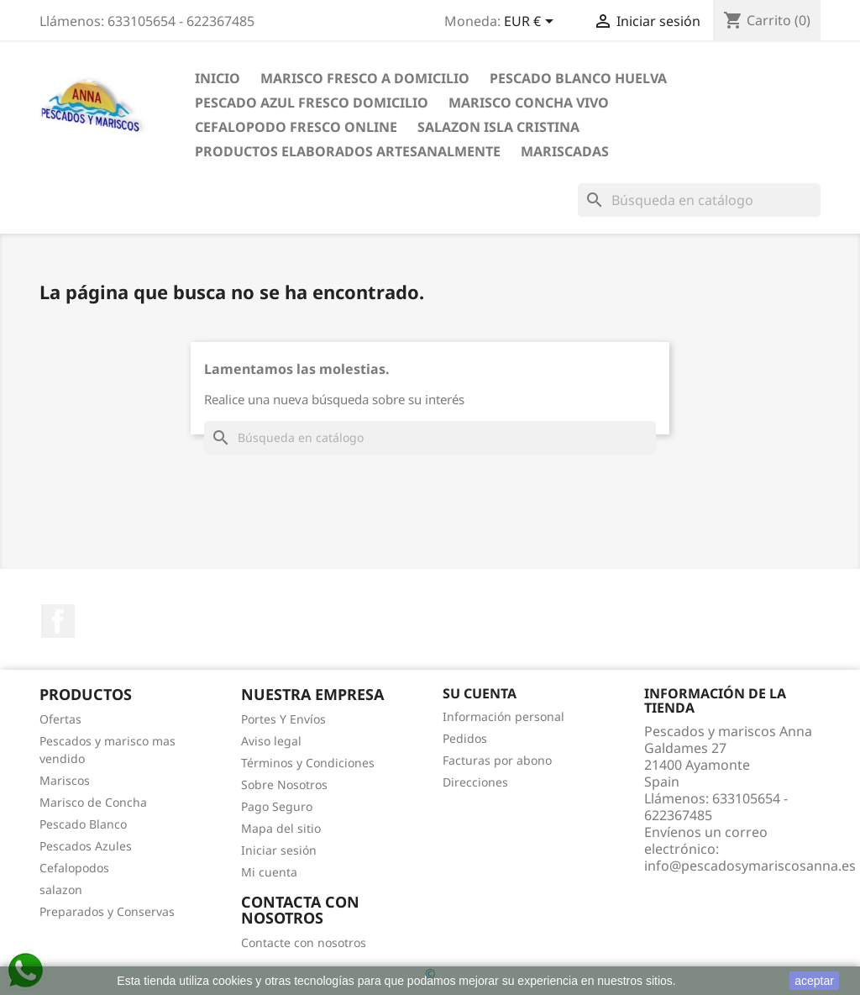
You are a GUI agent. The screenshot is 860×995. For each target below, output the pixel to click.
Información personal (503, 716)
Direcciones (475, 782)
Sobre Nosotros (284, 784)
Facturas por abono (497, 760)
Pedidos (465, 738)
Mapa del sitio (281, 828)
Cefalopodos (74, 868)
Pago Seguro (276, 806)
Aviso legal (271, 741)
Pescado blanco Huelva (578, 78)
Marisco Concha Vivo (528, 102)
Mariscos (64, 780)
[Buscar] (699, 200)
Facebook (58, 621)
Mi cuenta (269, 872)
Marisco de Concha (93, 802)
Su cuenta (480, 693)
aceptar (814, 980)
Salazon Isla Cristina (498, 127)
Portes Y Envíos (283, 719)
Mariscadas (565, 151)
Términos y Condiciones (308, 763)
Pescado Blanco (83, 824)
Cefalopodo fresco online (296, 127)
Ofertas (60, 719)
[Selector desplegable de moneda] (531, 23)
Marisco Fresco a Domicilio (364, 78)
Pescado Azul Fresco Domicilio (311, 102)
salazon (60, 890)
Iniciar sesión (279, 850)
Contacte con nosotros (303, 942)
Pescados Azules (85, 846)
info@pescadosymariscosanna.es (750, 865)
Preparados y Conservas (107, 911)
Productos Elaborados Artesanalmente (348, 151)
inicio (217, 78)
